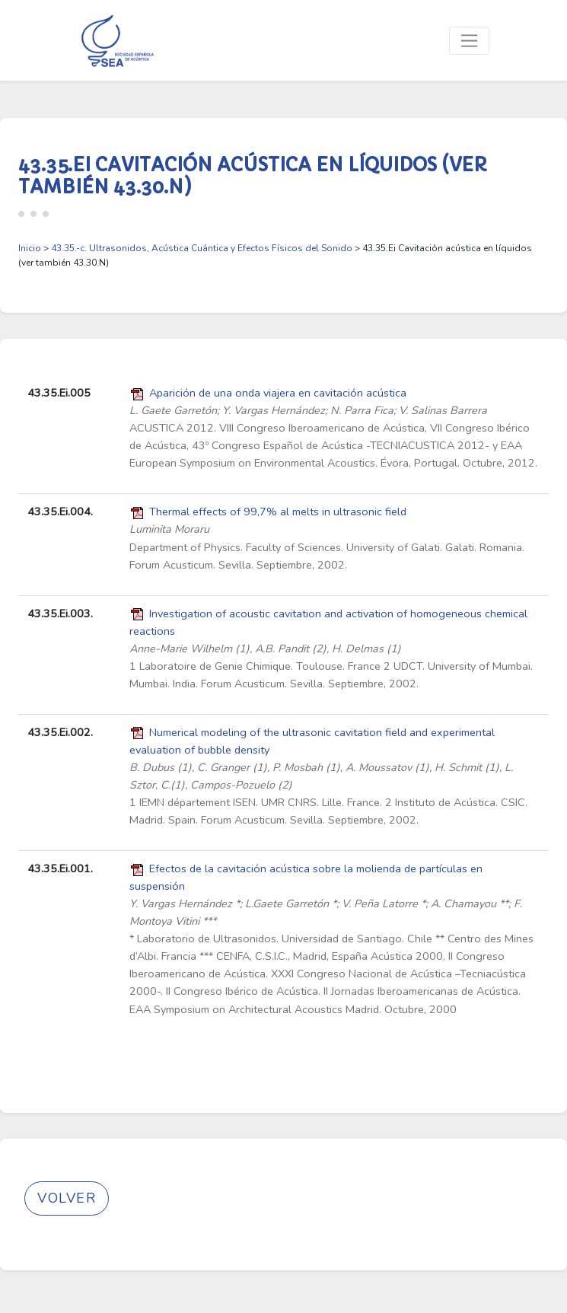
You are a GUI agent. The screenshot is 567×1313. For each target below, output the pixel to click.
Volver (66, 1198)
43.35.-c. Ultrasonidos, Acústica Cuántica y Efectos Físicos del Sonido (201, 248)
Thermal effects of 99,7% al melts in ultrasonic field (277, 511)
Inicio (29, 248)
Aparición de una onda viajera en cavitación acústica (277, 392)
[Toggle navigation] (469, 41)
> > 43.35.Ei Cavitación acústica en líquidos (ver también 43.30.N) (275, 255)
